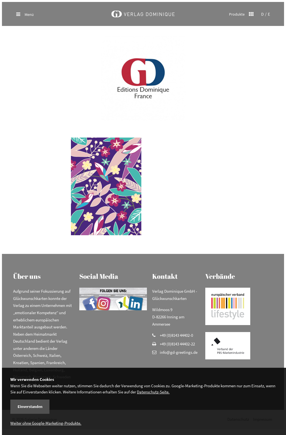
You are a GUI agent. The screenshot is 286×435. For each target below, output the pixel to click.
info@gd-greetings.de (178, 356)
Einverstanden (30, 406)
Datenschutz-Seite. (153, 392)
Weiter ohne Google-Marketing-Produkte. (45, 423)
